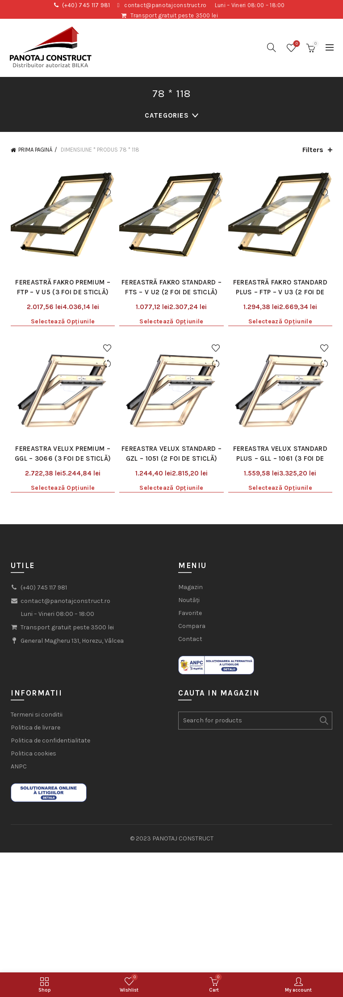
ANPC (19, 766)
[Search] (271, 47)
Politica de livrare (35, 727)
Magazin (190, 587)
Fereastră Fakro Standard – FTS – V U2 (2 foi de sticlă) (171, 287)
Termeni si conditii (37, 714)
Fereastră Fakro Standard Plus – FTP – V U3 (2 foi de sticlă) (280, 292)
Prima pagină (35, 149)
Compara (191, 626)
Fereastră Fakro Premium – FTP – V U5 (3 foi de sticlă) (62, 287)
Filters (312, 149)
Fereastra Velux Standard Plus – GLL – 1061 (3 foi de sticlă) (280, 458)
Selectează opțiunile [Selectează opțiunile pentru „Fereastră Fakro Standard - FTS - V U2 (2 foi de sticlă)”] (171, 321)
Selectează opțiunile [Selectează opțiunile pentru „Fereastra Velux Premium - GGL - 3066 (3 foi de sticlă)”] (63, 488)
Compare (107, 192)
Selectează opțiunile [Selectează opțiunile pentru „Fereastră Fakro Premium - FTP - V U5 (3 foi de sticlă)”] (63, 321)
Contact (190, 639)
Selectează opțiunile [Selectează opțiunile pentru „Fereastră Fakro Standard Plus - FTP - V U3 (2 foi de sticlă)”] (280, 321)
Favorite (190, 613)
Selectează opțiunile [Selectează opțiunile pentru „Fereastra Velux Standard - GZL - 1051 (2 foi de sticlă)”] (171, 488)
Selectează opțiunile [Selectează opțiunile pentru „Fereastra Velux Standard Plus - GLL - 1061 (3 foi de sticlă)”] (280, 488)
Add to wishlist (107, 176)
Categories (167, 115)
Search (323, 721)
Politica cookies (33, 753)
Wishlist (295, 44)
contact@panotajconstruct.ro (165, 5)
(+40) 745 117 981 (86, 5)
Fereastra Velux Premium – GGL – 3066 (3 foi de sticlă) (63, 453)
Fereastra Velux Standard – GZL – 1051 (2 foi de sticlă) (171, 453)
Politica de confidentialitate (50, 740)
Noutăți (189, 600)
